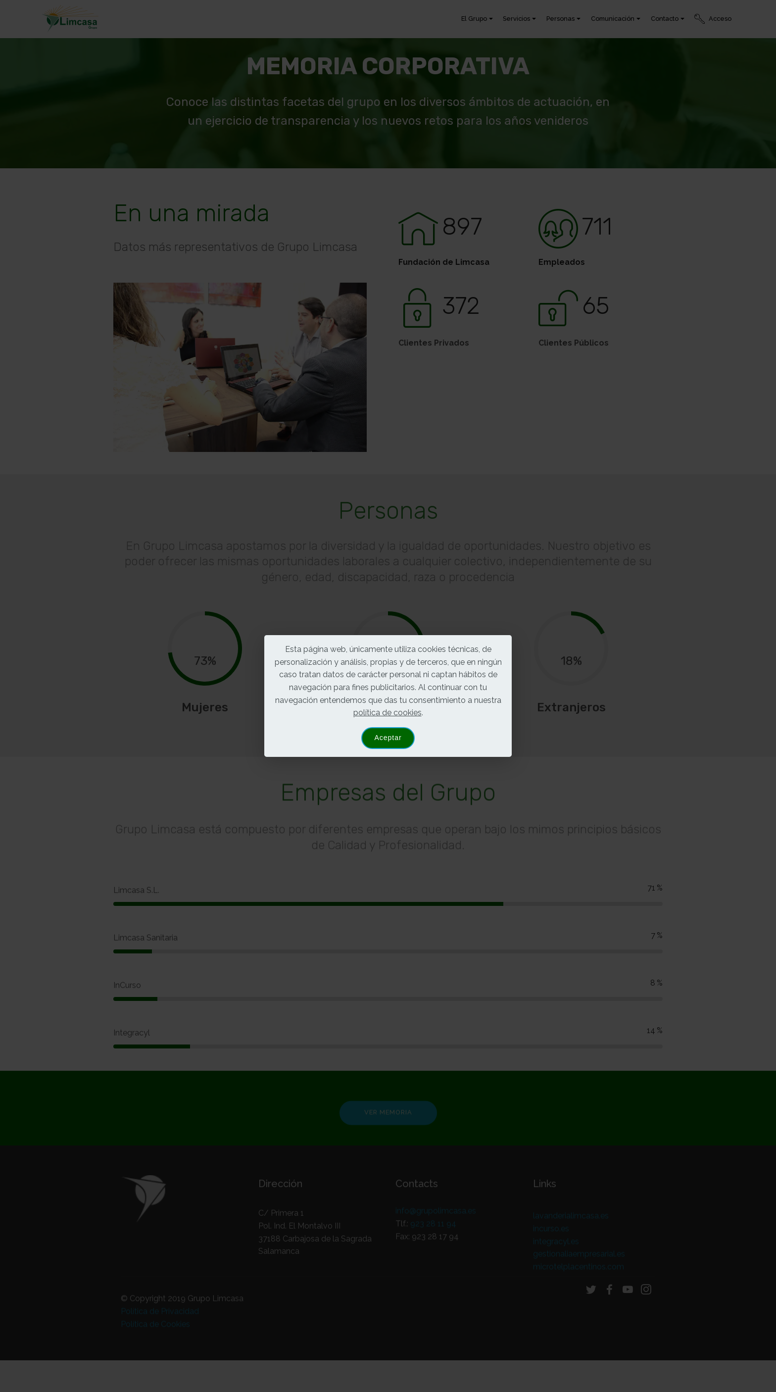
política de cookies (387, 712)
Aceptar (387, 738)
